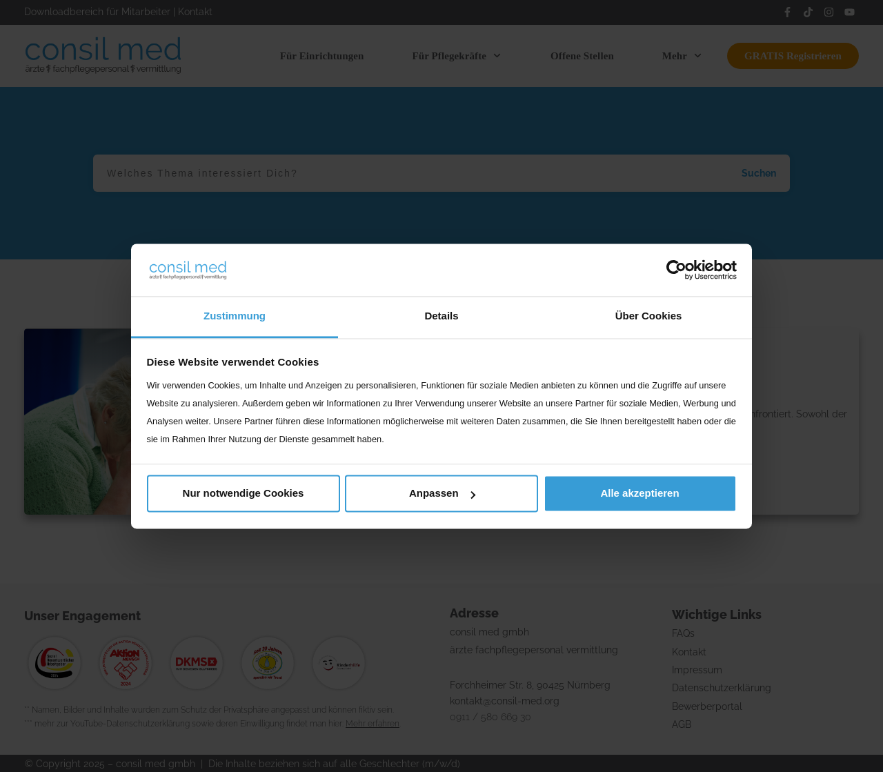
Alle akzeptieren (639, 493)
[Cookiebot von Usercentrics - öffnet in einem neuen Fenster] (676, 269)
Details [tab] (441, 316)
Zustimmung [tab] (235, 316)
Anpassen (442, 493)
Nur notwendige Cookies (243, 493)
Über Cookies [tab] (648, 316)
